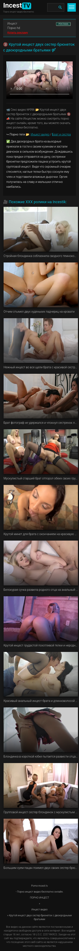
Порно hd (13, 28)
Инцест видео (40, 134)
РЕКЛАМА (63, 24)
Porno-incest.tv (39, 885)
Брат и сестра (61, 134)
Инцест (12, 23)
